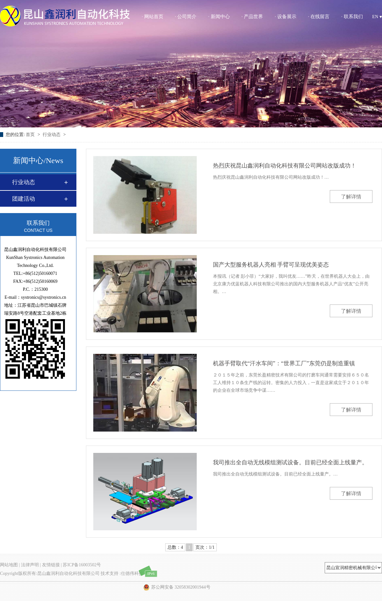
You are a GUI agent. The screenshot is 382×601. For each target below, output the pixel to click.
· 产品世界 (252, 16)
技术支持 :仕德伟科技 (122, 573)
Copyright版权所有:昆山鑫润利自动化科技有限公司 (50, 573)
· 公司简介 (186, 16)
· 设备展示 (285, 16)
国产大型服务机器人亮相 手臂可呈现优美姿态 (271, 264)
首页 (31, 134)
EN (377, 16)
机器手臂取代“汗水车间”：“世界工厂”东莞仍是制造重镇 (284, 363)
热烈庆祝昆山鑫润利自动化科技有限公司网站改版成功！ (284, 165)
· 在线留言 (319, 16)
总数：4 (175, 547)
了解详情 (351, 196)
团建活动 (23, 199)
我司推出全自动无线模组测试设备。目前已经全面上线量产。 (290, 462)
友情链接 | (52, 564)
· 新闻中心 (219, 16)
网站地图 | (10, 564)
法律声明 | (31, 564)
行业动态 (52, 134)
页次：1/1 (205, 547)
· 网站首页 (152, 16)
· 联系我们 (352, 16)
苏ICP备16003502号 (82, 564)
